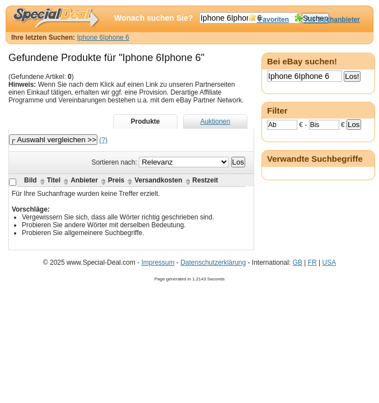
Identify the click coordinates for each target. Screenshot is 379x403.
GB (297, 262)
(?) (103, 140)
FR (312, 262)
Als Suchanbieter (327, 20)
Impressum (157, 262)
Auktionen (215, 121)
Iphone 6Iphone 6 (103, 37)
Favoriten (268, 20)
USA (329, 262)
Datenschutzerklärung (213, 262)
